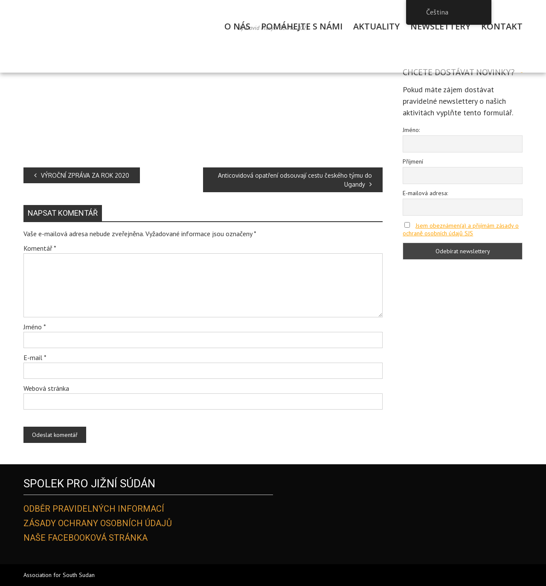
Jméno (34, 326)
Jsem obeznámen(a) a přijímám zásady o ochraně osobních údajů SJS (461, 229)
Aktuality (376, 26)
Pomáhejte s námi (302, 26)
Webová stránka (46, 388)
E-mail (34, 357)
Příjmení (413, 161)
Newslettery (440, 26)
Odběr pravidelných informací (93, 509)
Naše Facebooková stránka (85, 538)
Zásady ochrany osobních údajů (97, 523)
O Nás (237, 26)
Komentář (39, 248)
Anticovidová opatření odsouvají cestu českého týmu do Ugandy (295, 180)
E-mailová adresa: (425, 193)
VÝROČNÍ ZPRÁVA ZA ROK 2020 (81, 175)
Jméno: (411, 130)
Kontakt (502, 26)
